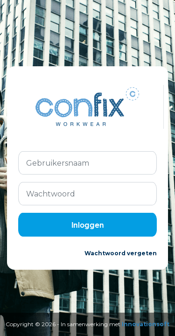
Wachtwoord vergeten (120, 253)
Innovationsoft (145, 324)
